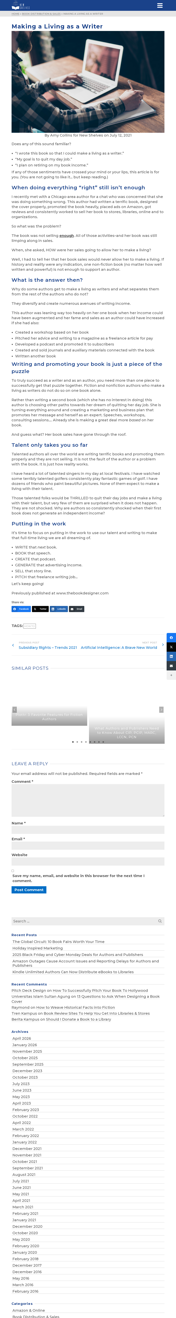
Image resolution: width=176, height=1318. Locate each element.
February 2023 (25, 1110)
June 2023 (21, 1090)
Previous (14, 710)
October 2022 (25, 1116)
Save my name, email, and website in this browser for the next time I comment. (78, 878)
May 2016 (20, 1278)
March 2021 (22, 1207)
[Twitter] (40, 609)
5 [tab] (90, 742)
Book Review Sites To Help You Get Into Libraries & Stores (97, 1013)
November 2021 (26, 1155)
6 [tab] (94, 742)
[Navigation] (159, 5)
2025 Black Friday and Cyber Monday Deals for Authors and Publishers (77, 955)
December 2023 (27, 1071)
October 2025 (25, 1058)
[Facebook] (21, 609)
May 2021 (20, 1194)
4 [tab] (86, 742)
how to (29, 626)
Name (19, 823)
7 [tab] (99, 742)
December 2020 (27, 1226)
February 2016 (25, 1291)
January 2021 (24, 1220)
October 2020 (25, 1233)
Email (18, 839)
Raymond (21, 1007)
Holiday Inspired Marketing (37, 948)
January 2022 (24, 1142)
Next (161, 710)
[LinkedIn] (59, 609)
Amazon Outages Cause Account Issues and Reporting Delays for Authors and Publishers (85, 963)
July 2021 (20, 1181)
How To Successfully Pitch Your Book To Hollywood (100, 990)
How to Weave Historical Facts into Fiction (75, 1007)
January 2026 (24, 1045)
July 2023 (21, 1084)
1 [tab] (73, 742)
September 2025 (28, 1064)
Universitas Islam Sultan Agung (41, 996)
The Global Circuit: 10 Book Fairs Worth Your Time (58, 942)
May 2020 (21, 1239)
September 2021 (27, 1168)
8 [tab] (103, 742)
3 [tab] (81, 742)
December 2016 (27, 1272)
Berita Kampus (25, 1019)
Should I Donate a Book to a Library (78, 1019)
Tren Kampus (24, 1013)
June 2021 (21, 1187)
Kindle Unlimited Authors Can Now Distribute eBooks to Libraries (73, 972)
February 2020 (25, 1246)
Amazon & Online (28, 1310)
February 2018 (25, 1259)
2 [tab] (77, 742)
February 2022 (25, 1136)
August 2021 (23, 1174)
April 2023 (21, 1103)
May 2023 (21, 1097)
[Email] (76, 609)
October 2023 (25, 1077)
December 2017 (27, 1265)
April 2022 (21, 1123)
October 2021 (24, 1161)
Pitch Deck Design (29, 990)
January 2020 (24, 1252)
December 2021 (27, 1149)
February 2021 (25, 1213)
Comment (22, 781)
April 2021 (21, 1200)
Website (19, 855)
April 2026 (21, 1038)
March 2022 (23, 1129)
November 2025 (27, 1051)
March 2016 (22, 1285)
